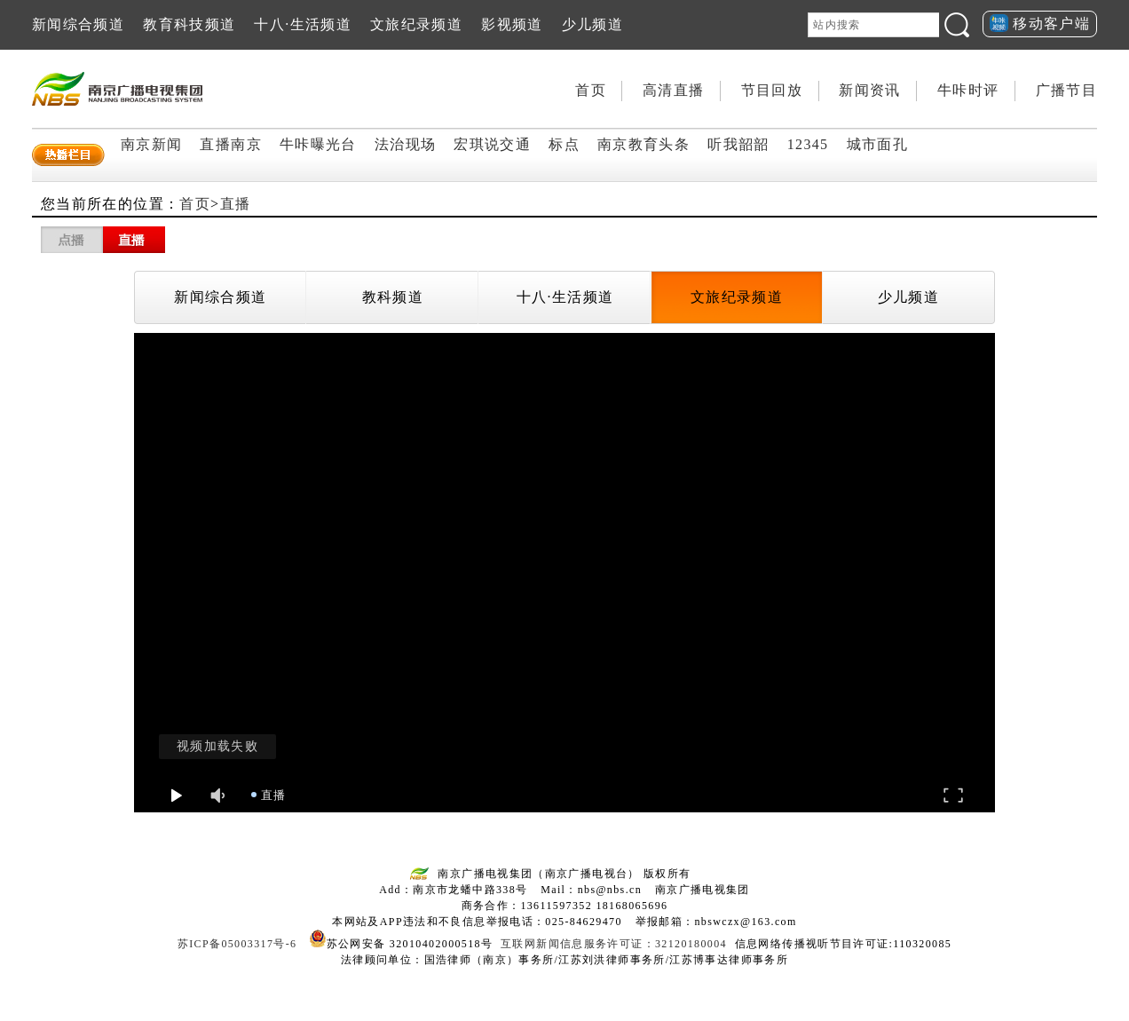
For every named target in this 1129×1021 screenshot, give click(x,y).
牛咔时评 (968, 90)
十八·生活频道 (302, 24)
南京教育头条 (643, 144)
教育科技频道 (189, 24)
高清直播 (673, 90)
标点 (564, 144)
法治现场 (405, 144)
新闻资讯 (869, 90)
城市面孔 (877, 144)
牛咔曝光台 (318, 144)
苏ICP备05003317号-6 (237, 944)
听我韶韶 (738, 144)
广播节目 (1066, 90)
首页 (590, 90)
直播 (235, 203)
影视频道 (511, 24)
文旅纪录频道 (416, 24)
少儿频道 (592, 24)
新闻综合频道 (78, 24)
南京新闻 (151, 144)
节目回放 (771, 90)
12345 (808, 144)
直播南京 (230, 144)
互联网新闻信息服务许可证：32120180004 (614, 944)
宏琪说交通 (492, 144)
